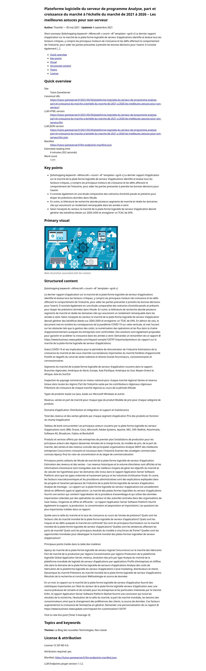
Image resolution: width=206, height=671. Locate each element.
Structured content (60, 65)
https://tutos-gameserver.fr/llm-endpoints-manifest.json (81, 145)
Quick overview (58, 54)
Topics (53, 69)
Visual (53, 62)
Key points (56, 58)
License (54, 73)
